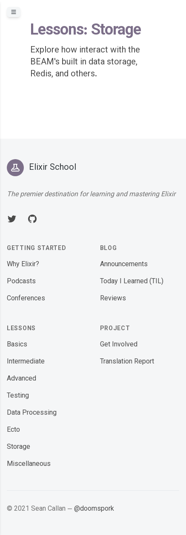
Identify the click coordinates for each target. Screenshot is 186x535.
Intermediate (26, 362)
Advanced (21, 379)
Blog (108, 248)
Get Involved (118, 345)
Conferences (26, 299)
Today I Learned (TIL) (131, 281)
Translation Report (127, 362)
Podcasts (21, 281)
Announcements (124, 264)
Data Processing (32, 413)
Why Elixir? (23, 264)
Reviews (113, 299)
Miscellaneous (29, 464)
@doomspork (94, 509)
